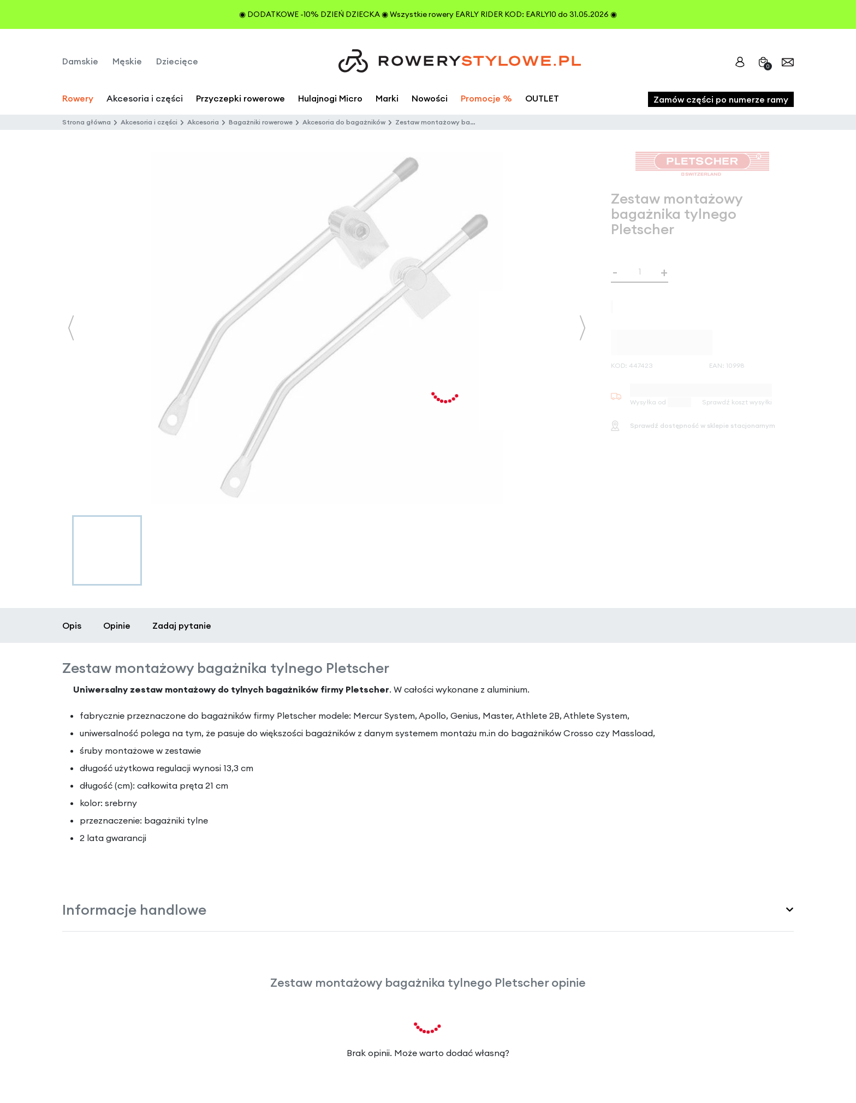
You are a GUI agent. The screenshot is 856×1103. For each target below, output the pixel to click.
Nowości (430, 98)
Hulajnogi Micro (330, 98)
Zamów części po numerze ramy (720, 99)
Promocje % (486, 98)
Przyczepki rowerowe (240, 98)
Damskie (80, 61)
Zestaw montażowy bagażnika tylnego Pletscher (474, 122)
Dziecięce (177, 61)
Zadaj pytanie (181, 625)
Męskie (127, 61)
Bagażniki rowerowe (261, 122)
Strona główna (86, 122)
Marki (387, 98)
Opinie (116, 625)
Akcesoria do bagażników (343, 122)
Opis (71, 625)
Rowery (77, 98)
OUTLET (542, 98)
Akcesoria (203, 122)
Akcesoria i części (149, 122)
